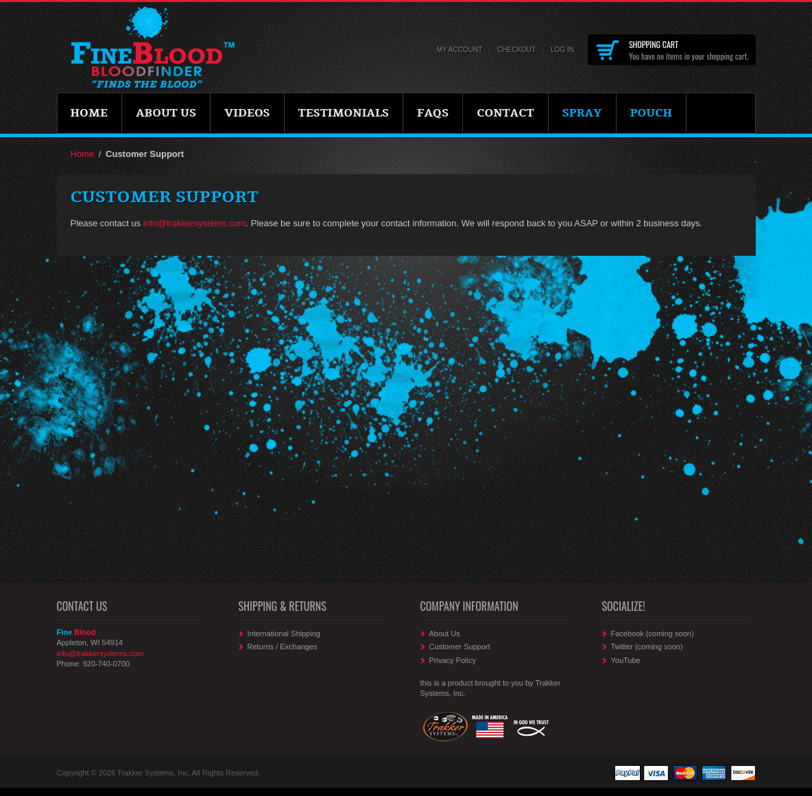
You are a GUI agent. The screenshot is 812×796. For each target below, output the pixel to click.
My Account (460, 49)
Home (83, 154)
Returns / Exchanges (283, 646)
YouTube (626, 660)
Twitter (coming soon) (647, 646)
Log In (562, 49)
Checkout (516, 49)
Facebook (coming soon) (652, 633)
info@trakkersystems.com (194, 223)
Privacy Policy (452, 660)
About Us (444, 633)
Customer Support (459, 646)
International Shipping (284, 633)
